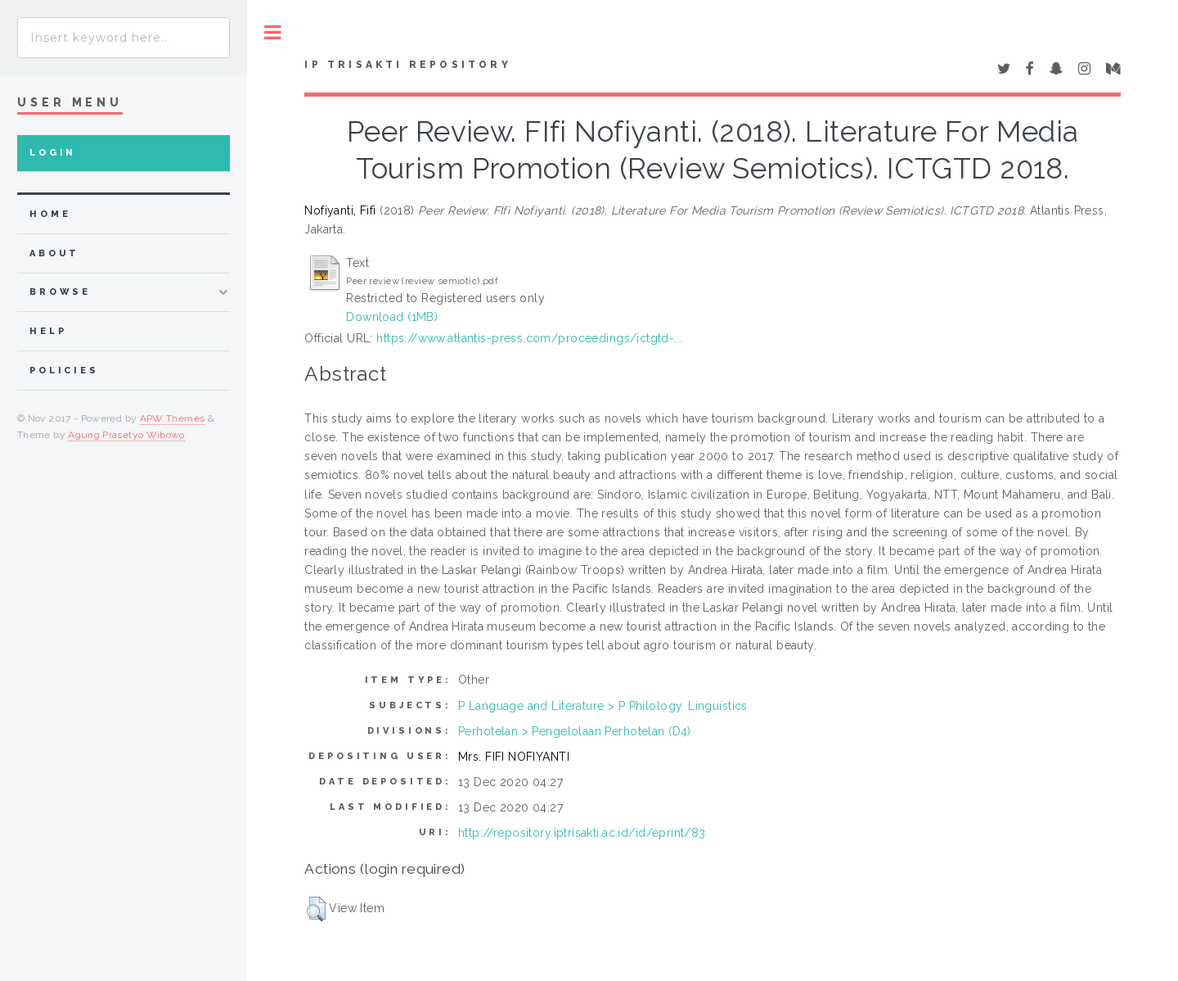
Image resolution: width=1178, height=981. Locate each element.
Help (47, 331)
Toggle (273, 32)
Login (52, 152)
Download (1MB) (392, 316)
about (54, 253)
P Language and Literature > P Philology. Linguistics (603, 705)
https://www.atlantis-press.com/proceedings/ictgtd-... (529, 338)
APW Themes (172, 418)
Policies (64, 370)
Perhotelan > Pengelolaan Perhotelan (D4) (574, 731)
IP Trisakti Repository (407, 64)
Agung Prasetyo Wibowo (126, 435)
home (49, 214)
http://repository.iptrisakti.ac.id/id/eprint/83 (582, 832)
